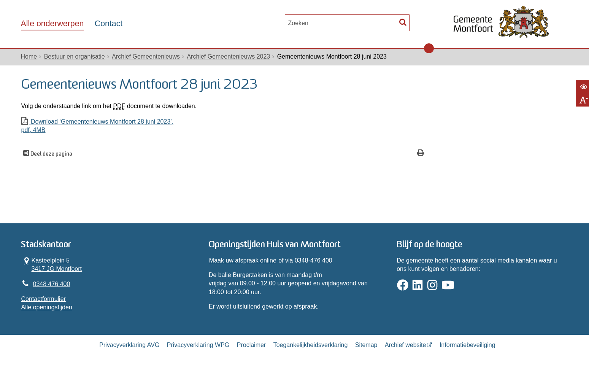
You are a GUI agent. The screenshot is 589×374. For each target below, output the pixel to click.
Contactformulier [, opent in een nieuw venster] (43, 299)
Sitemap (366, 345)
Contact (108, 23)
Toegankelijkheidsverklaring (310, 345)
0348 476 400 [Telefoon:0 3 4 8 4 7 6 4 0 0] (51, 284)
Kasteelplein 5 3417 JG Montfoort (51, 264)
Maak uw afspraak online (242, 260)
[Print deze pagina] (420, 153)
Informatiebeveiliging (467, 345)
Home (29, 56)
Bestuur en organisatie (74, 56)
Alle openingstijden (46, 307)
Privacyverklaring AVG (129, 345)
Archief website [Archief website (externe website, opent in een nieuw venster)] (405, 345)
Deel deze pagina (50, 154)
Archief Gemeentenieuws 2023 (228, 56)
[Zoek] (403, 22)
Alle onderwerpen (52, 23)
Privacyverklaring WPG (198, 345)
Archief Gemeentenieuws (146, 56)
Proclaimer (251, 345)
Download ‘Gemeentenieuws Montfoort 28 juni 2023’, (224, 126)
